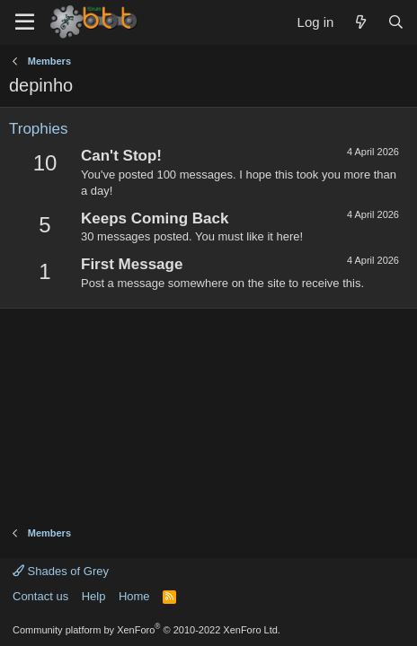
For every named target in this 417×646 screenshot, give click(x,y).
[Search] (395, 22)
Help (94, 596)
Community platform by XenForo (146, 629)
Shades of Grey (61, 571)
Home (134, 596)
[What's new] (359, 22)
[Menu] (25, 22)
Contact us (40, 596)
